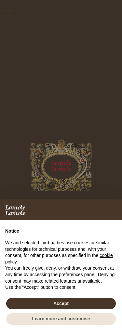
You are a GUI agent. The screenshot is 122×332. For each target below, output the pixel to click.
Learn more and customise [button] (61, 318)
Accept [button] (61, 303)
